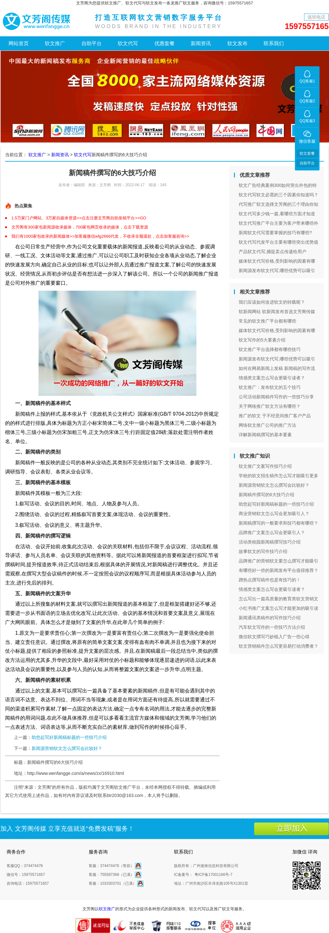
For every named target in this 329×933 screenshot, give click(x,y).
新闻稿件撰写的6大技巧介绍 (266, 494)
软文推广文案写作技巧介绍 (265, 466)
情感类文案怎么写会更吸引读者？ (272, 377)
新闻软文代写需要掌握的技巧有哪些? (275, 232)
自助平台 (91, 43)
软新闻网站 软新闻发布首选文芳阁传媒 (277, 311)
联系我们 (274, 43)
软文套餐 (307, 153)
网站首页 (19, 43)
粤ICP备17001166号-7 (213, 874)
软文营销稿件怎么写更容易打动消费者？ (278, 646)
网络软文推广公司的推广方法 (267, 425)
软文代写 (128, 43)
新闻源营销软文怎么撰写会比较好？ (67, 748)
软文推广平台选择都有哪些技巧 (270, 349)
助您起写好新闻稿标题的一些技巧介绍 (69, 737)
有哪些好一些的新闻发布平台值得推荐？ (278, 570)
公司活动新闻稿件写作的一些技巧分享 (276, 396)
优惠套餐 (164, 43)
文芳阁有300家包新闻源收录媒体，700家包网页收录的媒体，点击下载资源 (79, 227)
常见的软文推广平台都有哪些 (267, 321)
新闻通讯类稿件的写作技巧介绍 (270, 617)
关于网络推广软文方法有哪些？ (270, 406)
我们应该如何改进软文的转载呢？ (272, 302)
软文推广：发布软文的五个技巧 (270, 387)
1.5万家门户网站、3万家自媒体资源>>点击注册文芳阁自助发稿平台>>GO (78, 218)
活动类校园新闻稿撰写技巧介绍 (270, 541)
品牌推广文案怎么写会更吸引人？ (272, 532)
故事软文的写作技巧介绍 (263, 551)
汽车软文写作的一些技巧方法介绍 (272, 627)
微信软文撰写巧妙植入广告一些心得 (274, 636)
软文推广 (55, 43)
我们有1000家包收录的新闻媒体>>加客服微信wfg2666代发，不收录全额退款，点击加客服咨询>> (100, 236)
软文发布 (237, 43)
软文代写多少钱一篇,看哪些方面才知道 (277, 213)
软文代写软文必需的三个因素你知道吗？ (278, 194)
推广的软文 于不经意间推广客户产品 (275, 415)
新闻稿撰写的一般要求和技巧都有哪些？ (278, 523)
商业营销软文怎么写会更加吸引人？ (274, 513)
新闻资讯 (201, 43)
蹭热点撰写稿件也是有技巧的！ (270, 579)
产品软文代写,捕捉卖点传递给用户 (272, 251)
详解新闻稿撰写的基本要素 (265, 434)
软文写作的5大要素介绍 (262, 339)
